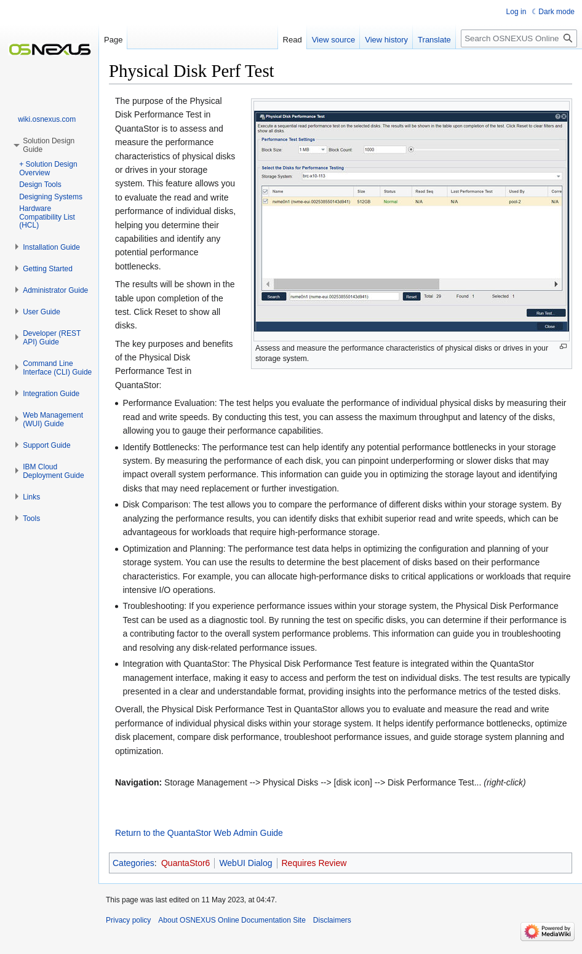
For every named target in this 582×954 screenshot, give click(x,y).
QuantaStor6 (185, 863)
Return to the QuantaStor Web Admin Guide (199, 833)
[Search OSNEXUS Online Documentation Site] (519, 38)
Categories (133, 863)
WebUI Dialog (245, 863)
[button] (51, 247)
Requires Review (314, 863)
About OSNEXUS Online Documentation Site (231, 920)
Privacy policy (128, 920)
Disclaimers (332, 920)
